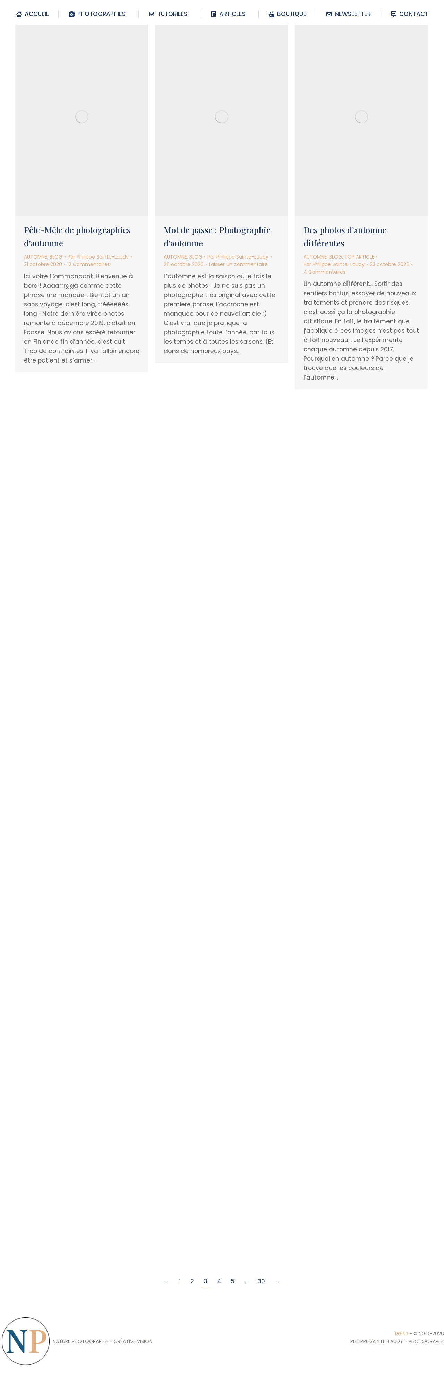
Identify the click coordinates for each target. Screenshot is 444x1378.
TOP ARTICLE (359, 256)
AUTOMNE (35, 256)
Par (98, 256)
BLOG (56, 256)
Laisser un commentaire (238, 264)
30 (261, 1281)
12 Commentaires (88, 264)
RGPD (401, 1333)
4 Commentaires (324, 272)
